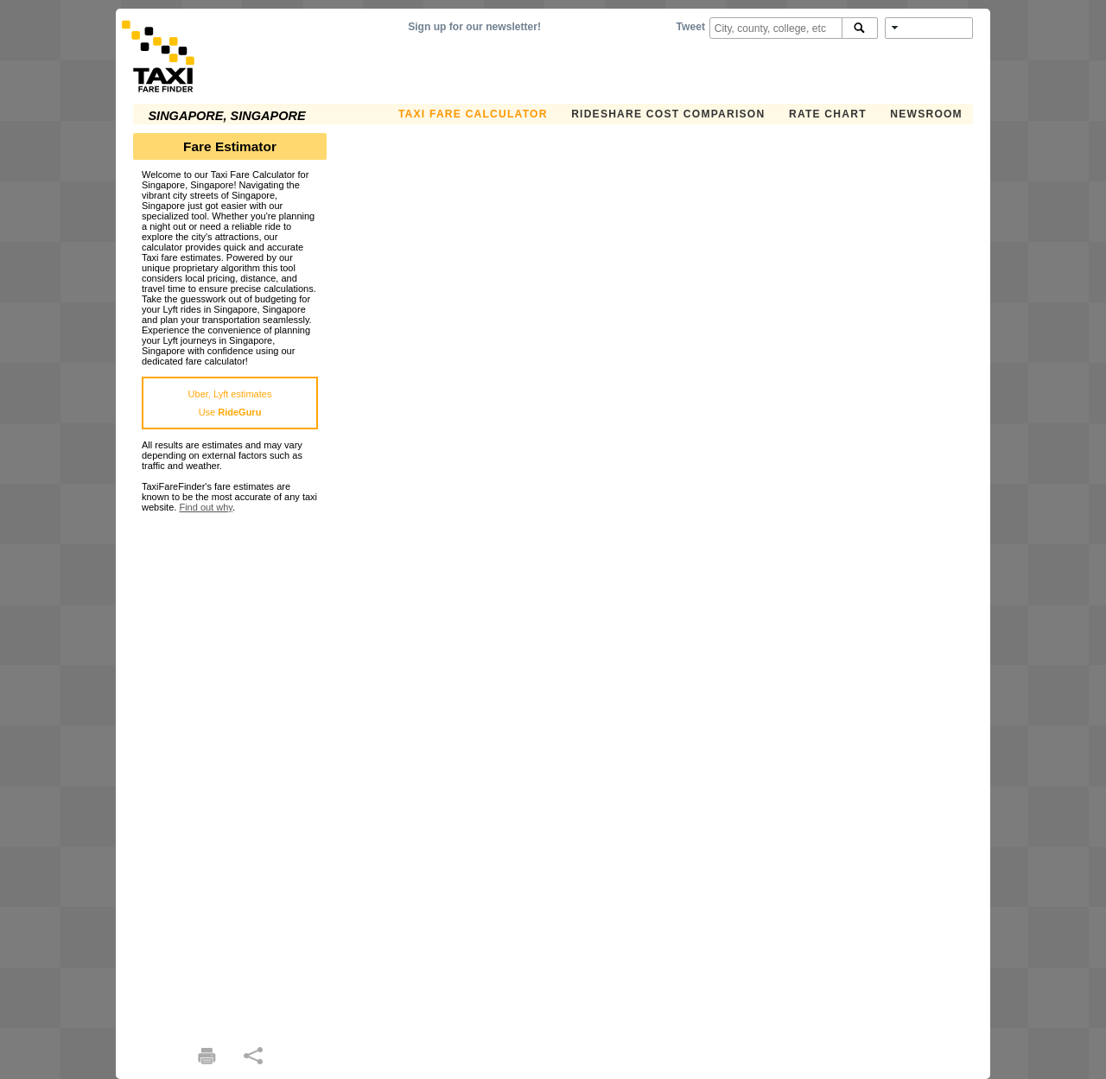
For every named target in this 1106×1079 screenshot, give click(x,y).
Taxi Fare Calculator (473, 114)
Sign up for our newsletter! (474, 27)
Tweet (691, 27)
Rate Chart (828, 114)
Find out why (205, 507)
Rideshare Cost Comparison (668, 114)
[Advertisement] (230, 771)
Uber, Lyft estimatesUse (230, 403)
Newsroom (926, 114)
